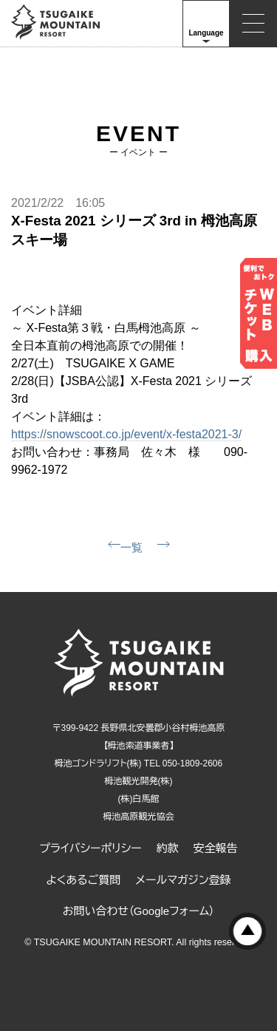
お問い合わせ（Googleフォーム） (139, 911)
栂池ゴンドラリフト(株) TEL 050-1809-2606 (138, 763)
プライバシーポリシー (90, 848)
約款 (168, 848)
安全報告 (216, 848)
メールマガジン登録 (182, 880)
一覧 (131, 547)
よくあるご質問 (83, 880)
